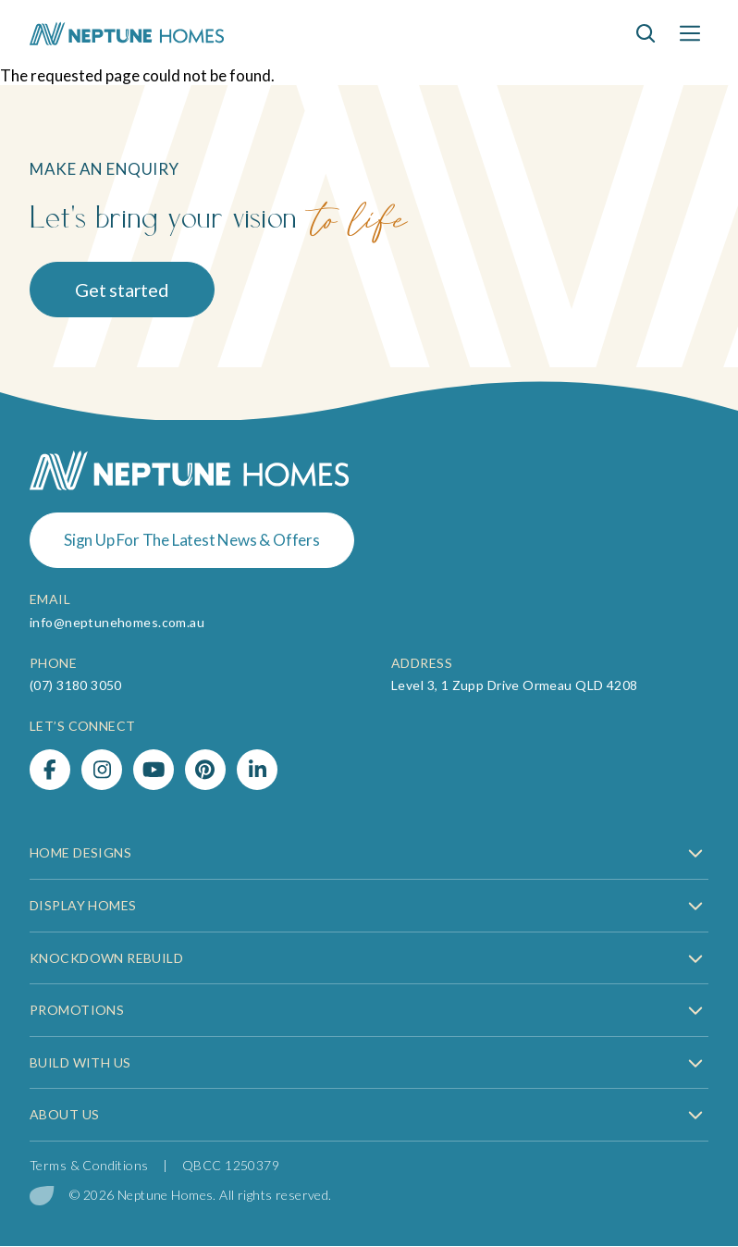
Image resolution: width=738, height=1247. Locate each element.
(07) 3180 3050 (76, 685)
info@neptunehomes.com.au (117, 622)
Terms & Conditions (89, 1165)
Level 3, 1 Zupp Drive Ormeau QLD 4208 (514, 685)
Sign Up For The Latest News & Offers (192, 539)
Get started (122, 289)
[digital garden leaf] (42, 1195)
